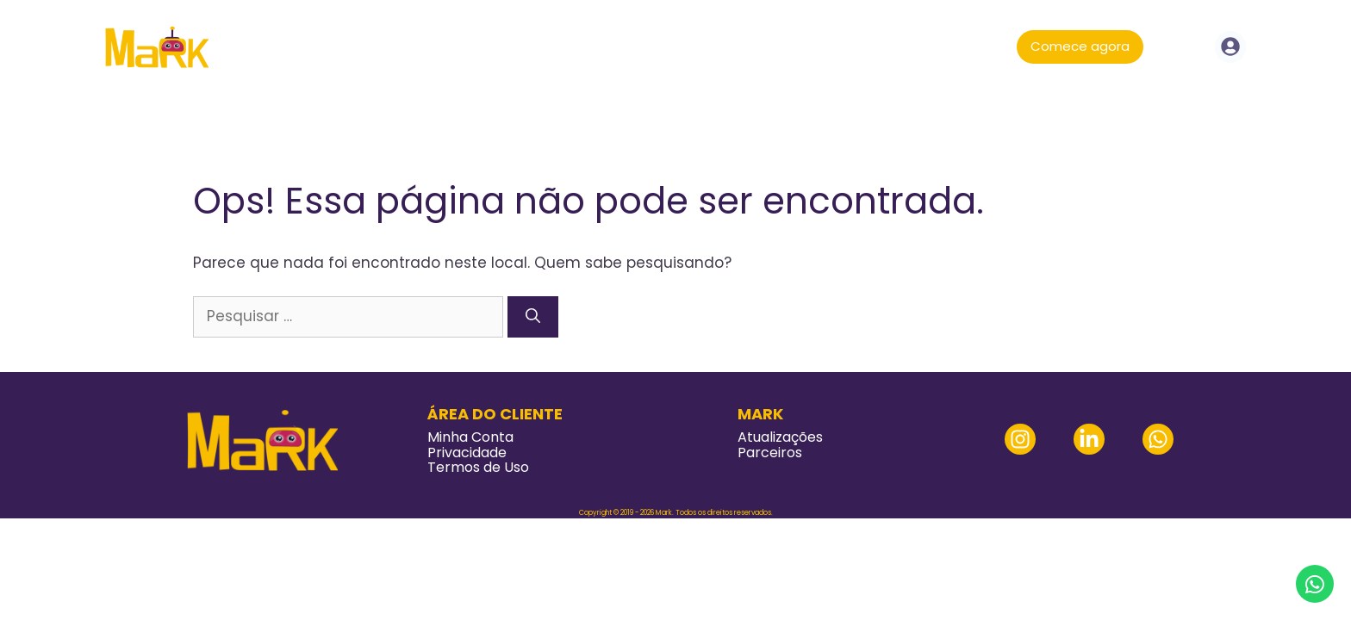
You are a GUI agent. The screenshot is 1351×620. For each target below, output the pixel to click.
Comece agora (1080, 46)
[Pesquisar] (532, 317)
